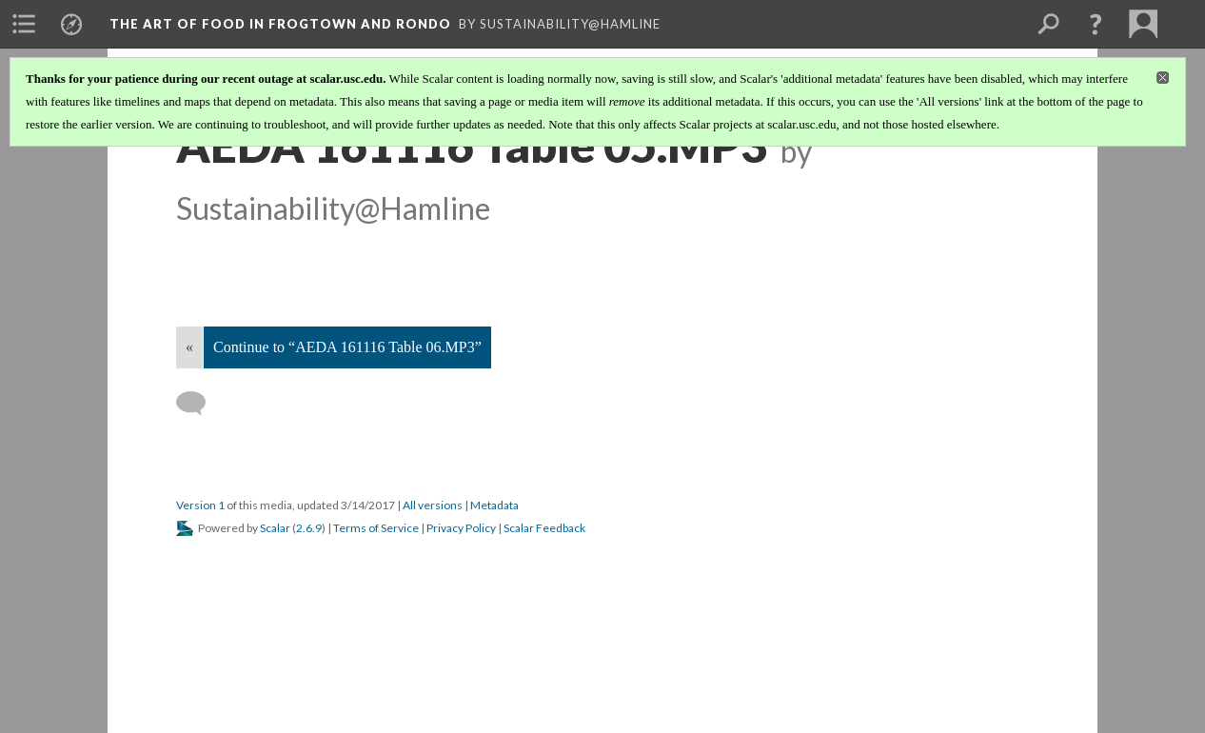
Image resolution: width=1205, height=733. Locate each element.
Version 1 (200, 505)
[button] (1095, 24)
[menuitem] (24, 24)
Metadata (494, 505)
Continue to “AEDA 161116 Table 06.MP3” (347, 347)
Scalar (275, 528)
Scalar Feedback (544, 528)
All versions (433, 505)
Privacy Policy (461, 528)
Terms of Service (376, 528)
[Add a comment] (199, 403)
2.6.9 (309, 528)
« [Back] (189, 347)
